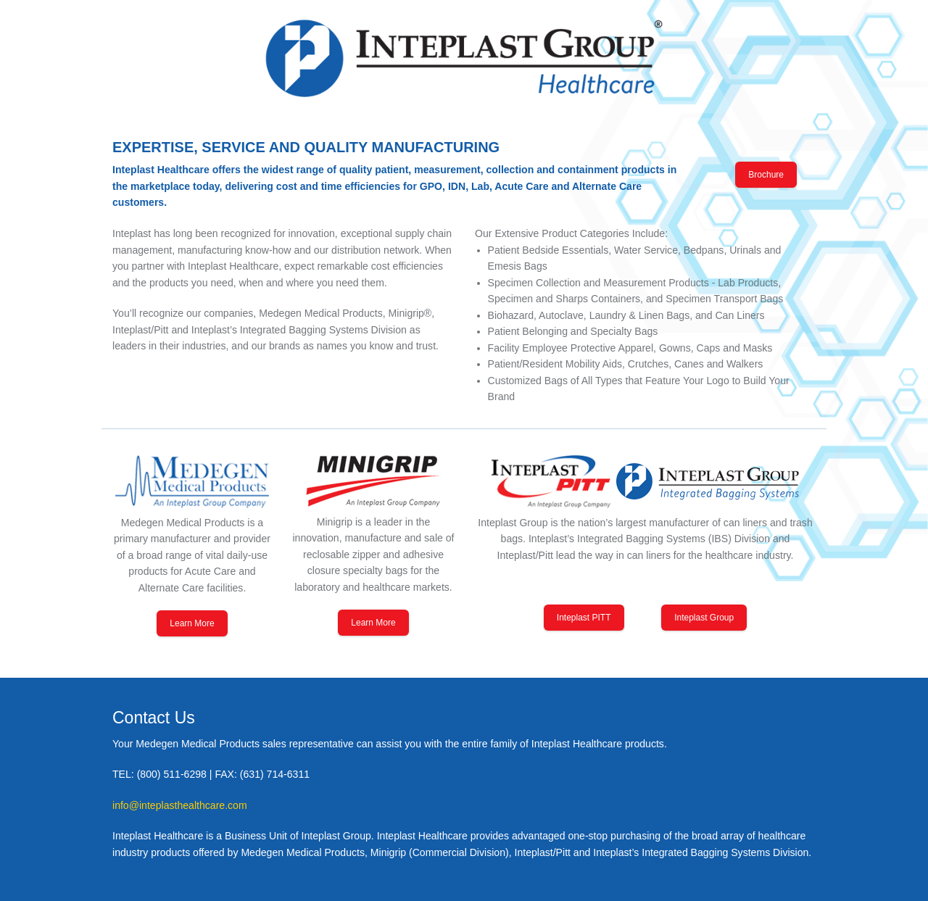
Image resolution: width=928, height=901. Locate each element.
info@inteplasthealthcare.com (179, 805)
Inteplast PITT (584, 618)
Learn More (192, 623)
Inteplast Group (704, 618)
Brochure (766, 175)
